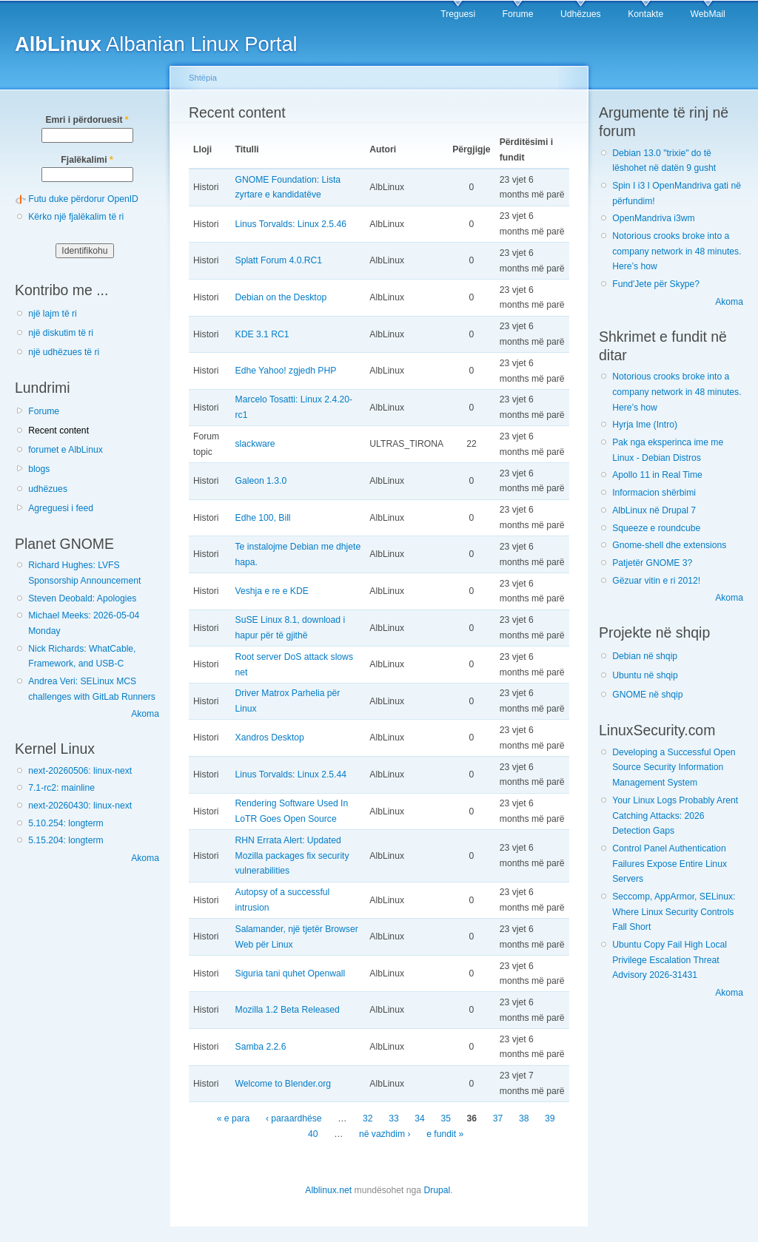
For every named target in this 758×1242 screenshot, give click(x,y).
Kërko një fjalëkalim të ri (76, 217)
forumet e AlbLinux (65, 450)
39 (550, 1119)
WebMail (708, 14)
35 (445, 1119)
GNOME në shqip (647, 694)
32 (368, 1119)
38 (524, 1119)
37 (498, 1119)
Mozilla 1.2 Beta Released (287, 1010)
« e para (233, 1119)
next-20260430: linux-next (80, 805)
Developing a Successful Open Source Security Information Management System (673, 767)
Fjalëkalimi (87, 160)
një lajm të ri (52, 313)
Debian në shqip (644, 656)
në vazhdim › (385, 1134)
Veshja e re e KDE (272, 591)
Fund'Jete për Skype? (656, 284)
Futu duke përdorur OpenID (83, 199)
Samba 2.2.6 (260, 1047)
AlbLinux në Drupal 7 (654, 510)
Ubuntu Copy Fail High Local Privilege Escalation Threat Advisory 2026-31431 (669, 959)
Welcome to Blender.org (283, 1084)
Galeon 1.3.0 (261, 481)
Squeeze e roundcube (656, 528)
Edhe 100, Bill (263, 518)
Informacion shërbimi (654, 492)
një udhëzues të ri (63, 352)
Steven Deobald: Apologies (82, 598)
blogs (39, 469)
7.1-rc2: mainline (61, 788)
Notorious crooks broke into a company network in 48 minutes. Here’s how (676, 251)
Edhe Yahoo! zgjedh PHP (286, 370)
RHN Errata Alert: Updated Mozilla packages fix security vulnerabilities (292, 855)
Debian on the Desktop (281, 297)
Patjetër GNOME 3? (652, 563)
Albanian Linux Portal (156, 44)
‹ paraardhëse (294, 1119)
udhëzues (47, 489)
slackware (255, 444)
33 (394, 1119)
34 (420, 1119)
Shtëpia (203, 77)
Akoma (145, 714)
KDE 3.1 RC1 (262, 334)
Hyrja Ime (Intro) (644, 424)
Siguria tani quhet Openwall (290, 973)
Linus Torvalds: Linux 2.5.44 (290, 774)
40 (313, 1134)
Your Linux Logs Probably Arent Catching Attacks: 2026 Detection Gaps (675, 815)
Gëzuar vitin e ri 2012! (656, 581)
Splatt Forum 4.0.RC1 (279, 260)
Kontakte (645, 14)
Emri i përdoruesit (86, 120)
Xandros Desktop (269, 737)
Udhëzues (580, 14)
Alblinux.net (328, 1190)
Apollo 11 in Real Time (657, 475)
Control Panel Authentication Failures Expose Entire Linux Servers (669, 863)
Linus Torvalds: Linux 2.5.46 (290, 224)
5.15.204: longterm (65, 840)
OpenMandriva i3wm (653, 218)
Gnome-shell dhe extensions (669, 545)
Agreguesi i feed (60, 508)
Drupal (436, 1190)
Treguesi (457, 14)
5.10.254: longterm (65, 823)
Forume (518, 14)
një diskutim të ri (60, 333)
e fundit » (444, 1134)
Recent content (58, 430)
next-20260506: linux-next (80, 771)
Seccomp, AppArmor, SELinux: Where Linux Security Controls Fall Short (673, 911)
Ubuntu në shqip (645, 675)
